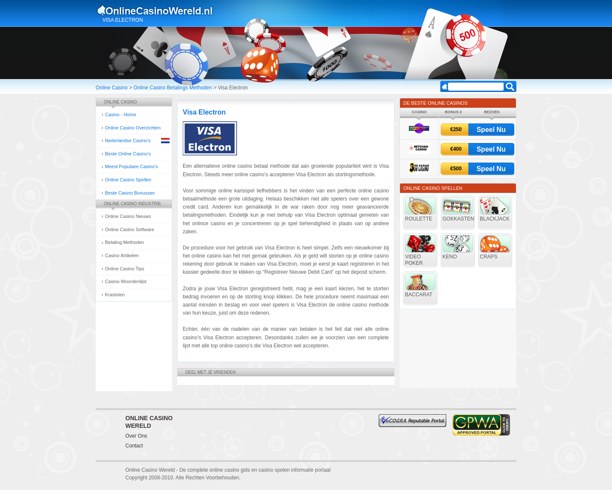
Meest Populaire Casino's (131, 166)
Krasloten (115, 294)
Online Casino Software (129, 229)
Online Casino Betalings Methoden (172, 88)
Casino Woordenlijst (126, 281)
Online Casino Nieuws (128, 216)
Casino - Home (120, 114)
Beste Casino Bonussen (130, 192)
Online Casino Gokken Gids (159, 10)
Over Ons (136, 436)
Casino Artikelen (122, 255)
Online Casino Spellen (128, 179)
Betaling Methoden (124, 242)
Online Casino (112, 88)
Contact (134, 446)
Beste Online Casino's (128, 153)
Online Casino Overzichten (133, 127)
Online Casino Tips (124, 268)
